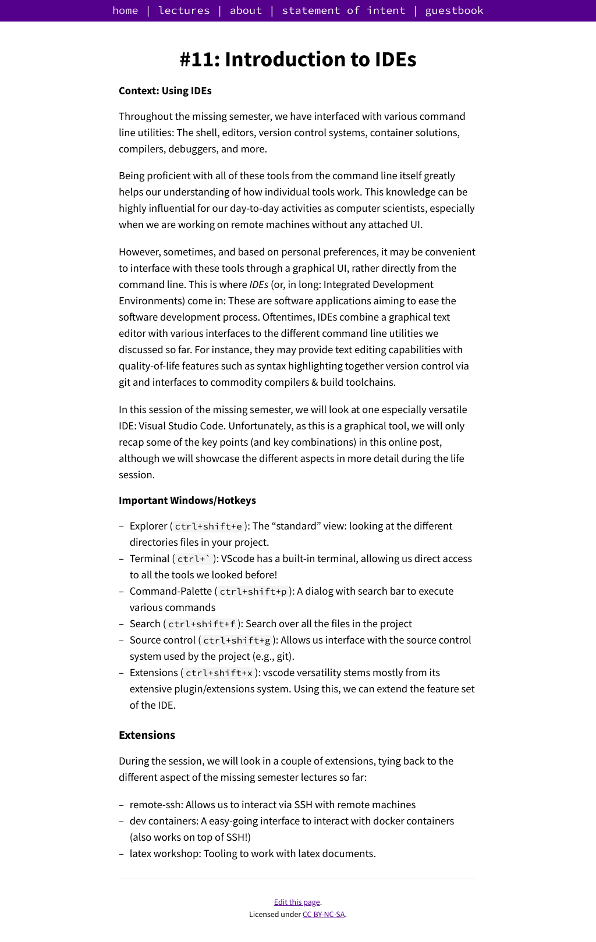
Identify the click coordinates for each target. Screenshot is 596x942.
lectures (184, 10)
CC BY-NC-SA (324, 914)
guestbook (454, 10)
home (125, 10)
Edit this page (297, 902)
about (245, 10)
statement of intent (344, 10)
